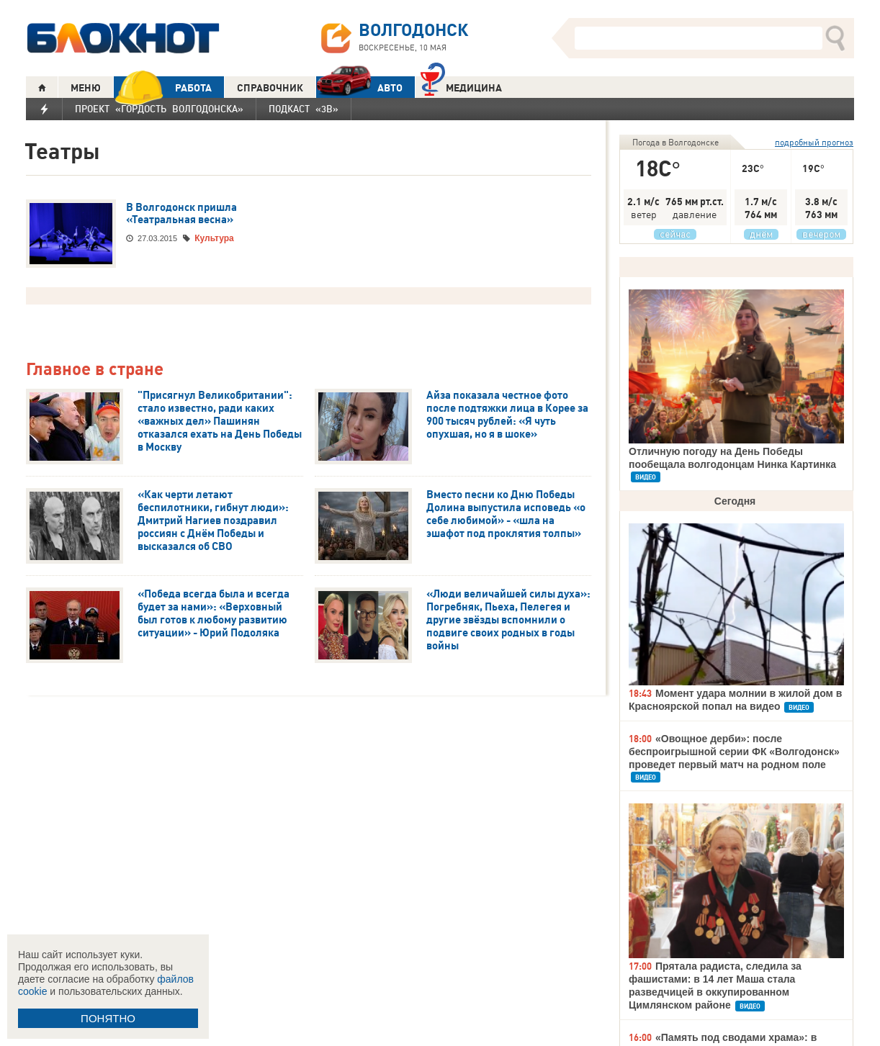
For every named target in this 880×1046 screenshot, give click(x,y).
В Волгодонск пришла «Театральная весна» (181, 213)
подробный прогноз (814, 142)
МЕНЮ (86, 87)
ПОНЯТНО (108, 1018)
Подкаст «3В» (303, 108)
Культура (213, 238)
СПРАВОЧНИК (270, 87)
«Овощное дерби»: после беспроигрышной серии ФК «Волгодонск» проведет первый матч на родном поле (734, 751)
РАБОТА (163, 87)
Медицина (461, 86)
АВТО (359, 87)
